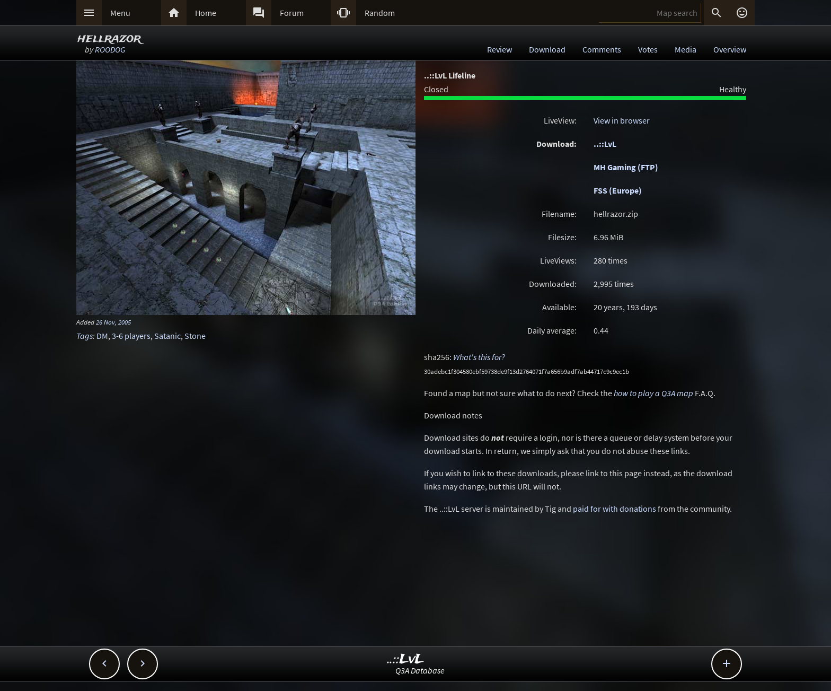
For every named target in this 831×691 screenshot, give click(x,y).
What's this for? (479, 357)
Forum (292, 12)
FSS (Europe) (618, 190)
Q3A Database (420, 670)
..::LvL (605, 143)
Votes (648, 49)
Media (685, 49)
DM (102, 335)
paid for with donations (614, 508)
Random (380, 12)
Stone (195, 335)
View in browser (622, 120)
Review (499, 49)
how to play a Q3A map (653, 393)
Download (547, 49)
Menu (120, 12)
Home (205, 12)
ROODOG (110, 49)
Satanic (167, 335)
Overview (729, 49)
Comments (601, 49)
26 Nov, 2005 (113, 322)
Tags (84, 335)
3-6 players (131, 335)
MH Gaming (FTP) (626, 167)
